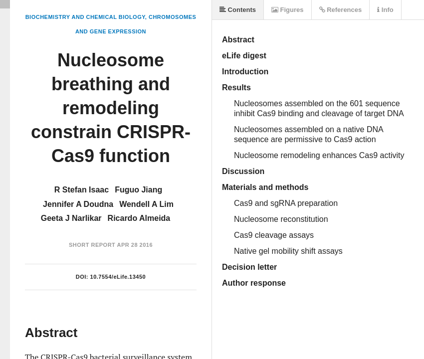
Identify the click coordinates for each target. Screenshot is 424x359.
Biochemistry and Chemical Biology (85, 17)
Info (385, 9)
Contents (237, 9)
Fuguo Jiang (138, 189)
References (340, 9)
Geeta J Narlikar (71, 218)
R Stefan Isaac (81, 189)
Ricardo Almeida (139, 218)
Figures (287, 9)
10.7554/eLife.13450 (118, 277)
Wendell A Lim (146, 204)
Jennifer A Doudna (78, 204)
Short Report (92, 245)
